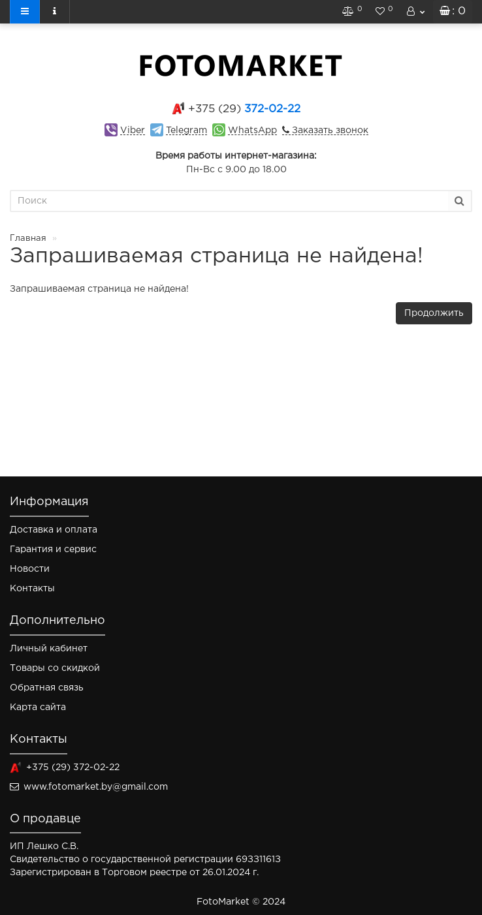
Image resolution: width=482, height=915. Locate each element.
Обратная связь (47, 688)
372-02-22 (244, 109)
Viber (132, 130)
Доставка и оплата (53, 530)
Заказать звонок (328, 130)
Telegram (186, 130)
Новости (30, 569)
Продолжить (434, 313)
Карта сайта (38, 707)
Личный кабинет (49, 649)
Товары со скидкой (55, 668)
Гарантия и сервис (53, 549)
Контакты (32, 589)
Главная (28, 238)
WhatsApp (252, 130)
